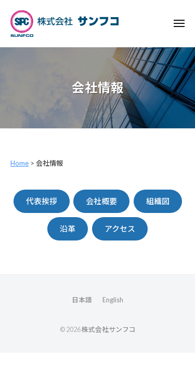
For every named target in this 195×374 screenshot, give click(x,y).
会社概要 (101, 201)
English (112, 300)
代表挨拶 (41, 201)
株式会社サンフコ (109, 329)
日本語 (82, 300)
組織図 (158, 201)
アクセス (120, 228)
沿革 (67, 228)
